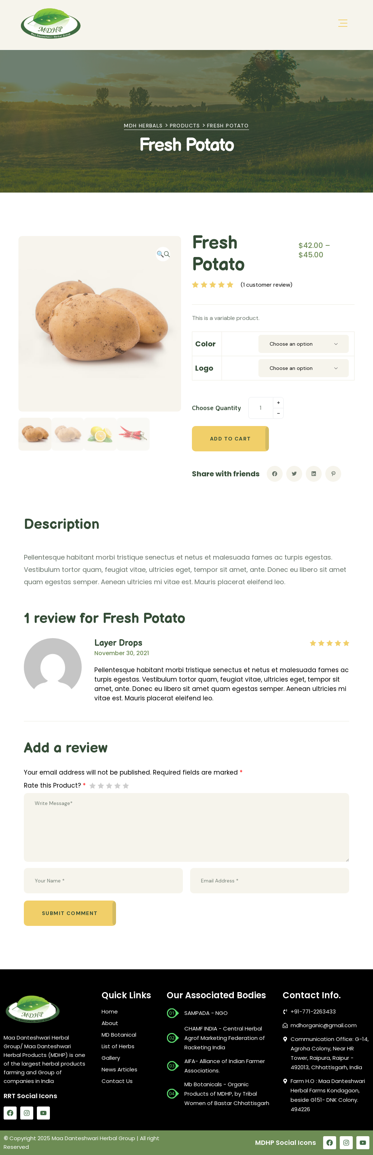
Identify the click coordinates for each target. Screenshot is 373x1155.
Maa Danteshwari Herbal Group (93, 1138)
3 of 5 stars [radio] (109, 786)
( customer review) (266, 285)
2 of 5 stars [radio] (101, 786)
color (205, 344)
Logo (204, 368)
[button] (163, 254)
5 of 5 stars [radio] (126, 786)
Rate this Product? (55, 785)
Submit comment (70, 913)
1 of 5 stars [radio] (92, 786)
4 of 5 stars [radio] (117, 786)
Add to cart (230, 438)
